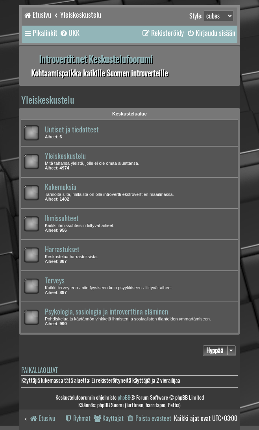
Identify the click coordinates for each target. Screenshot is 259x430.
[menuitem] (69, 33)
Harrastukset (62, 249)
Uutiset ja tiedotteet (72, 129)
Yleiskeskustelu (47, 99)
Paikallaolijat (39, 370)
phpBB (124, 397)
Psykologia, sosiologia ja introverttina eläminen (106, 311)
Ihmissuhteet (62, 218)
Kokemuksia (60, 187)
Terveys (55, 280)
